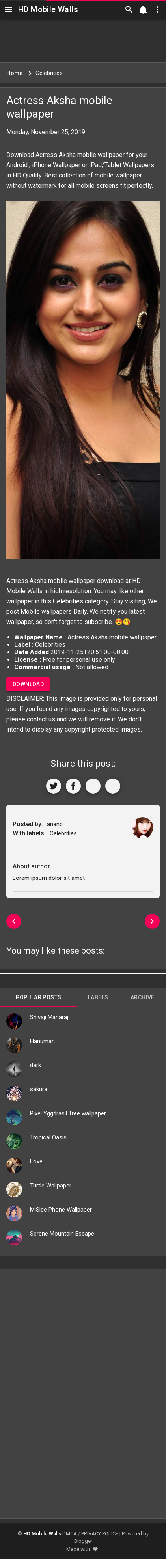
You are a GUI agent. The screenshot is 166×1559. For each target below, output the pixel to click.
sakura (38, 1089)
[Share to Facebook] (73, 786)
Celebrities (68, 601)
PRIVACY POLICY (99, 1534)
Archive (143, 997)
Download (28, 684)
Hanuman (42, 1041)
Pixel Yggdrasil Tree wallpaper (68, 1113)
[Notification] (143, 9)
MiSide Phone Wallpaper (61, 1209)
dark (35, 1065)
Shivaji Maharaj (49, 1017)
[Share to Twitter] (53, 786)
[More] (112, 786)
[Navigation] (9, 9)
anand (55, 824)
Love (36, 1161)
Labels (98, 997)
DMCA (69, 1534)
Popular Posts (38, 997)
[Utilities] (157, 9)
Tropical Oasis (48, 1137)
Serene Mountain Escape (62, 1233)
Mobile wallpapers (46, 611)
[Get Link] (93, 786)
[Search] (129, 9)
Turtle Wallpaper (50, 1185)
